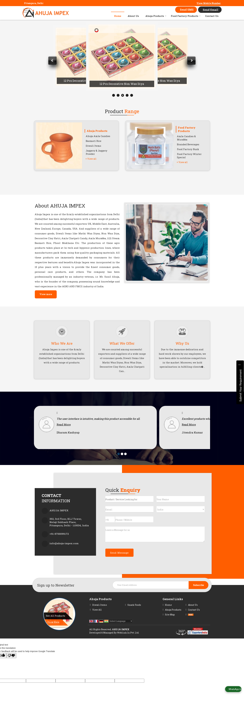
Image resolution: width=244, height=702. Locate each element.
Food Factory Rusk (188, 149)
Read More (64, 429)
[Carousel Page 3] (125, 458)
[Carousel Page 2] (122, 458)
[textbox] (129, 504)
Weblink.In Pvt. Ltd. (128, 637)
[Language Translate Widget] (121, 625)
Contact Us (211, 15)
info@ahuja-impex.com (63, 548)
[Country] (181, 514)
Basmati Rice (93, 140)
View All (97, 614)
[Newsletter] (160, 590)
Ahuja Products (155, 15)
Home (117, 15)
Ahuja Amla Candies (98, 136)
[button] (209, 3)
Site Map (170, 619)
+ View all (90, 158)
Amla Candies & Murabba (186, 138)
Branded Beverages (188, 144)
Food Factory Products (186, 15)
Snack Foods (134, 609)
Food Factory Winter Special (189, 155)
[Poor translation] (11, 660)
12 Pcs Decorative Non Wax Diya (86, 81)
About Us (133, 15)
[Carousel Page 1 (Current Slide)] (118, 458)
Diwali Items (93, 145)
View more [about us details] (46, 294)
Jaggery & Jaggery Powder (96, 152)
